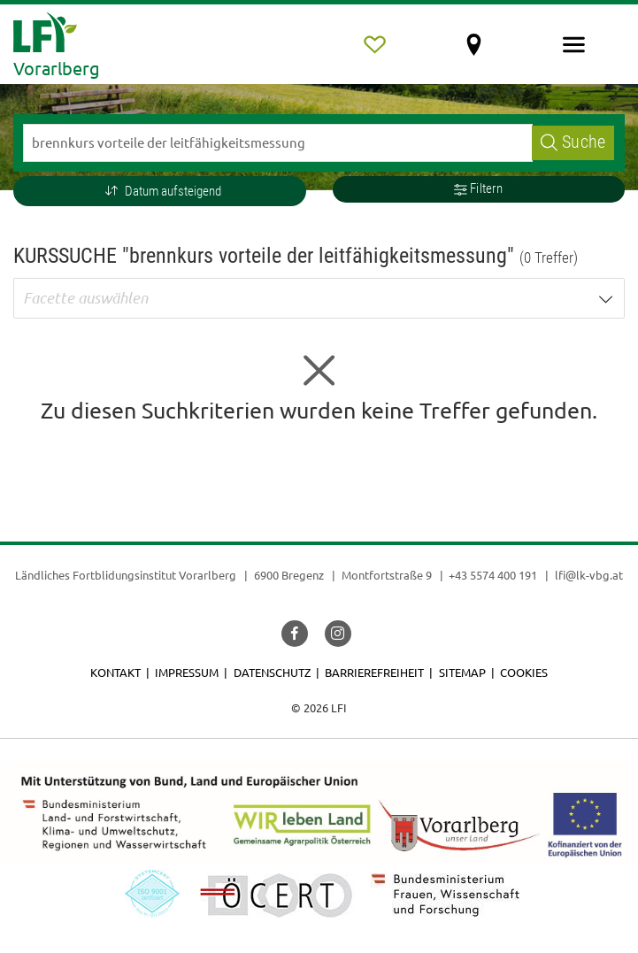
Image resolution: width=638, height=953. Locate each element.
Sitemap (462, 672)
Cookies (524, 672)
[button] (159, 191)
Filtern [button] (478, 188)
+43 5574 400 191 (493, 574)
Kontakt (115, 672)
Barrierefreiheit (374, 672)
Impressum (187, 672)
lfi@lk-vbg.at (589, 574)
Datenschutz (272, 672)
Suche (573, 142)
